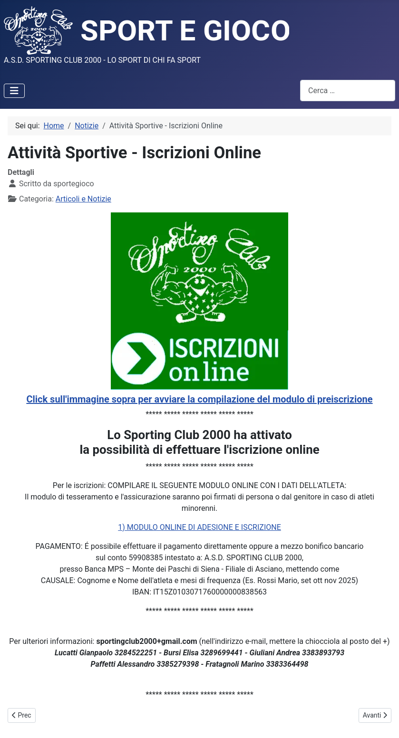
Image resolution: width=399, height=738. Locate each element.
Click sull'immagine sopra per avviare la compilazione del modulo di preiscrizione (199, 399)
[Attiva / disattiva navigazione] (14, 91)
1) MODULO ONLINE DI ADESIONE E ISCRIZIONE (199, 527)
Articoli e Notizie (83, 198)
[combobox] (347, 90)
